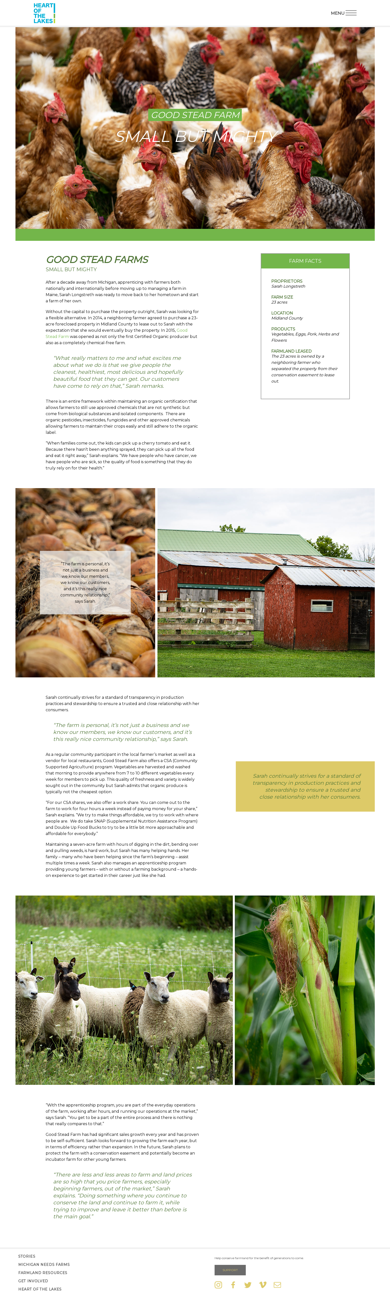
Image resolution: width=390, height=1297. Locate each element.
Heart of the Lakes (40, 1289)
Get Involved (33, 1281)
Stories (26, 1256)
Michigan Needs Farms (44, 1264)
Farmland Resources (42, 1273)
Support (230, 1270)
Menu (344, 12)
